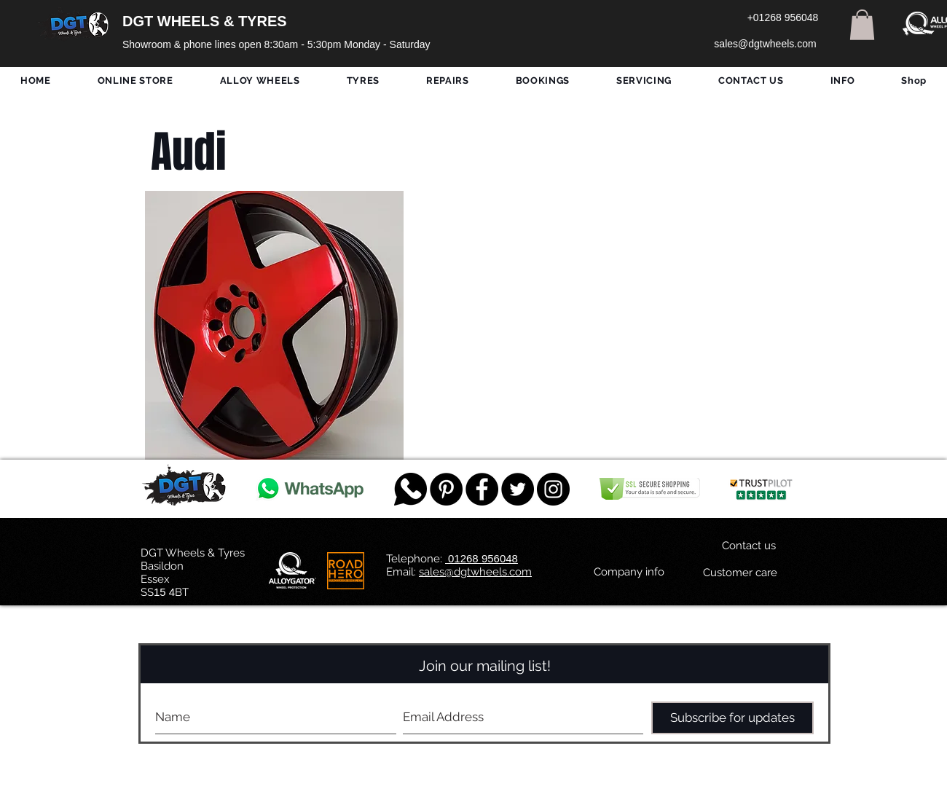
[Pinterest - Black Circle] (446, 489)
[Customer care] (740, 572)
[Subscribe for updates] (732, 717)
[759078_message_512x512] (410, 489)
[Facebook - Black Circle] (481, 489)
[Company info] (629, 572)
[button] (862, 24)
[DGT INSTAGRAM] (553, 489)
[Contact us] (749, 546)
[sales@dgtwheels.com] (765, 44)
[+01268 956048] (782, 18)
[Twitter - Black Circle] (517, 489)
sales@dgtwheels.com (475, 571)
